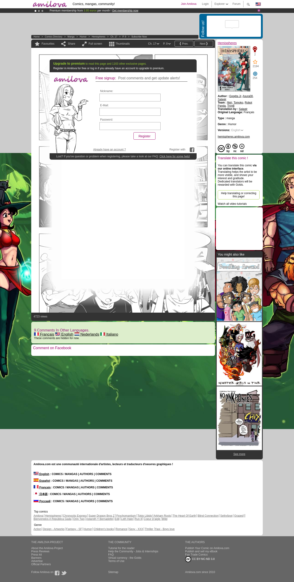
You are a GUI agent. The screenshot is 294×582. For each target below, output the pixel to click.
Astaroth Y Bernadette (99, 519)
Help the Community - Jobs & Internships (133, 551)
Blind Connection (208, 515)
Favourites (48, 43)
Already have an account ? (109, 149)
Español (42, 480)
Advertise (37, 561)
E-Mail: (104, 105)
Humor (83, 36)
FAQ (111, 554)
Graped (238, 515)
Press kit (36, 554)
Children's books (103, 529)
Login (205, 4)
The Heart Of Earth (184, 515)
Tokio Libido (145, 515)
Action (37, 529)
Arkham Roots (162, 515)
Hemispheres (98, 36)
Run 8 (138, 519)
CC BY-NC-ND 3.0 (200, 559)
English (64, 334)
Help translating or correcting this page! (238, 195)
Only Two (79, 519)
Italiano (109, 334)
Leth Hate (127, 519)
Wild (164, 519)
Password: (106, 119)
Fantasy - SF (74, 529)
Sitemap (113, 572)
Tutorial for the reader (121, 548)
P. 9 (124, 36)
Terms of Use (116, 561)
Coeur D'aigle (152, 519)
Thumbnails (123, 43)
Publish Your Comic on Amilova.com (207, 548)
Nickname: (106, 91)
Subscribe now (139, 36)
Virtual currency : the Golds (124, 557)
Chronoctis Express (75, 515)
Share (71, 43)
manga (71, 36)
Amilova (38, 515)
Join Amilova (188, 4)
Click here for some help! (174, 156)
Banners (36, 557)
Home (37, 36)
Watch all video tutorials (232, 203)
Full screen (95, 43)
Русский (42, 501)
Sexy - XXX (136, 529)
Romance (121, 529)
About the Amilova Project (47, 548)
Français (44, 334)
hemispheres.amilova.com (234, 136)
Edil (117, 519)
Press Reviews (40, 551)
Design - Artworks (54, 529)
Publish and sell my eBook (201, 551)
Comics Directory (53, 36)
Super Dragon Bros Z (101, 515)
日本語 (41, 494)
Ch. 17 (113, 36)
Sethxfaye (226, 515)
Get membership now (125, 10)
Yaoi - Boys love (165, 529)
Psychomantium (126, 515)
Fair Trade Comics (196, 554)
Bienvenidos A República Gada (52, 519)
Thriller (149, 529)
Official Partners (41, 564)
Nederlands (86, 334)
